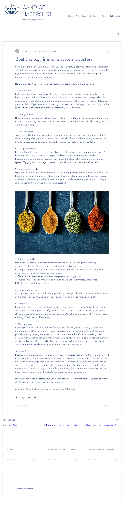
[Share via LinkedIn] (29, 397)
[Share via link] (35, 397)
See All (118, 419)
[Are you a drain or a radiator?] (103, 434)
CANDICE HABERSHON (38, 11)
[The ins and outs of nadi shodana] (62, 434)
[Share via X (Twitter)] (22, 397)
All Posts (6, 34)
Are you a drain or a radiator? (101, 449)
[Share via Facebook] (16, 397)
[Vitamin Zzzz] (21, 434)
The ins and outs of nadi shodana (61, 449)
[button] (118, 34)
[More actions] (107, 51)
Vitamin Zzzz (11, 449)
